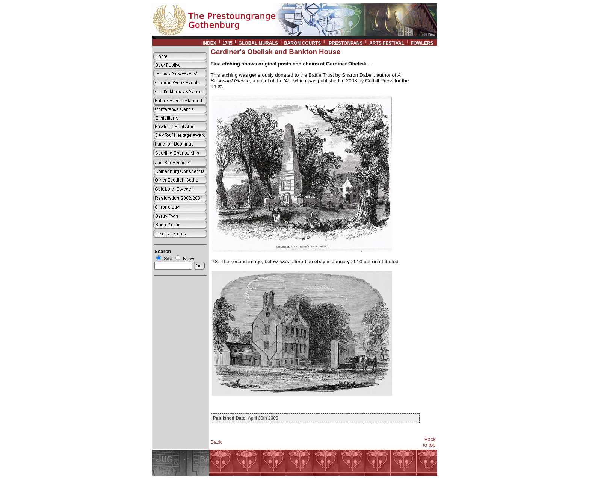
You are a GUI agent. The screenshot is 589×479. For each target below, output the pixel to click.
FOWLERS (424, 43)
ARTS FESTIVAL (386, 43)
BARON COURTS (302, 43)
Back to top (429, 442)
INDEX (209, 43)
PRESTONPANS (345, 43)
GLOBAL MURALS (258, 43)
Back (216, 442)
